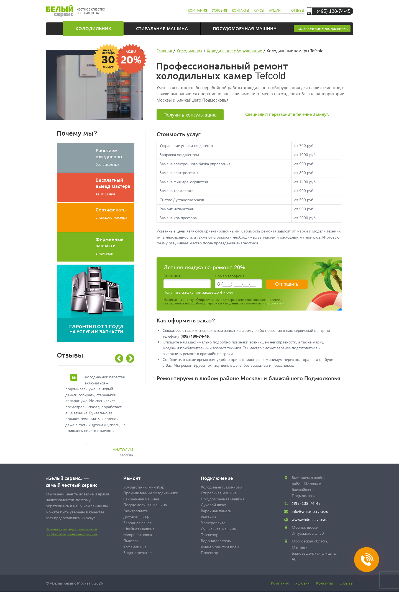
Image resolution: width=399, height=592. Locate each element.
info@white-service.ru (310, 511)
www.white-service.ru (310, 519)
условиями (276, 303)
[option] (100, 414)
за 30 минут (115, 186)
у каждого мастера (115, 212)
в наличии (115, 245)
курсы (259, 10)
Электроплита (135, 510)
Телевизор (209, 534)
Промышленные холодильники (150, 492)
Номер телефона (229, 275)
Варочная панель (138, 522)
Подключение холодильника (322, 28)
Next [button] (130, 358)
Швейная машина (138, 528)
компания (197, 10)
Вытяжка (208, 516)
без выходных (115, 157)
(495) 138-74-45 (334, 11)
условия (219, 10)
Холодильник (93, 28)
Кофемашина (135, 546)
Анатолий (123, 449)
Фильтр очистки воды (220, 546)
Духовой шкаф (136, 516)
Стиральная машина (162, 28)
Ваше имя (172, 275)
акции (275, 10)
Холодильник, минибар (143, 487)
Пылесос (130, 540)
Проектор (209, 552)
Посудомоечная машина (244, 28)
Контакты (324, 583)
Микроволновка (137, 534)
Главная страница (58, 28)
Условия (302, 583)
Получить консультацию (190, 115)
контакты (240, 10)
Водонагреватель (138, 552)
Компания (280, 583)
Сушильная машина (218, 528)
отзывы (297, 10)
